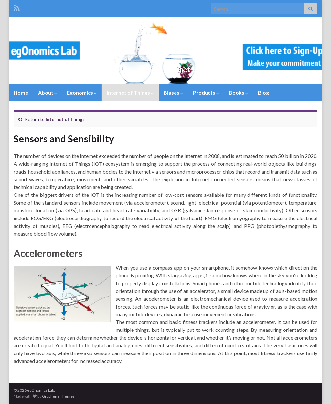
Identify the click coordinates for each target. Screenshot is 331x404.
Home (21, 92)
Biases (173, 92)
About (47, 92)
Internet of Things (130, 92)
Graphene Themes (58, 396)
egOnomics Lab (166, 58)
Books (238, 92)
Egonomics (82, 92)
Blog (263, 92)
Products (206, 92)
